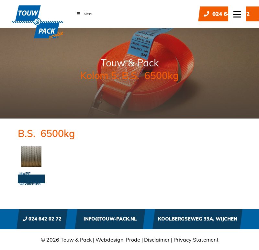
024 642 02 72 (227, 13)
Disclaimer (157, 239)
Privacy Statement (196, 239)
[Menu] (237, 14)
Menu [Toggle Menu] (85, 13)
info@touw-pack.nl (110, 219)
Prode (133, 239)
